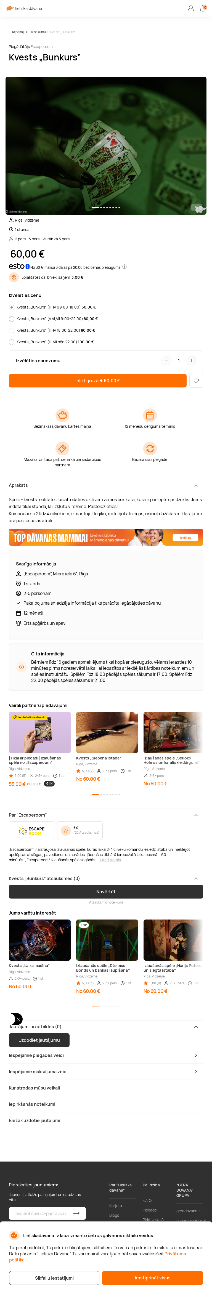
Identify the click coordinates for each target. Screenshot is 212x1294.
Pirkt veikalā (153, 1219)
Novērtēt (106, 892)
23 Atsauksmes (86, 832)
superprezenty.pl (191, 1220)
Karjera (115, 1205)
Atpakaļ (18, 32)
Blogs (114, 1215)
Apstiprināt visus (152, 1278)
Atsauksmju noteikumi (106, 902)
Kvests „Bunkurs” (62, 32)
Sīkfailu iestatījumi (54, 1278)
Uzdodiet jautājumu (39, 1040)
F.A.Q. (148, 1200)
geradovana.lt (188, 1210)
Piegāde (150, 1210)
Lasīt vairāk (110, 859)
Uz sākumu (38, 32)
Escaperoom (42, 46)
